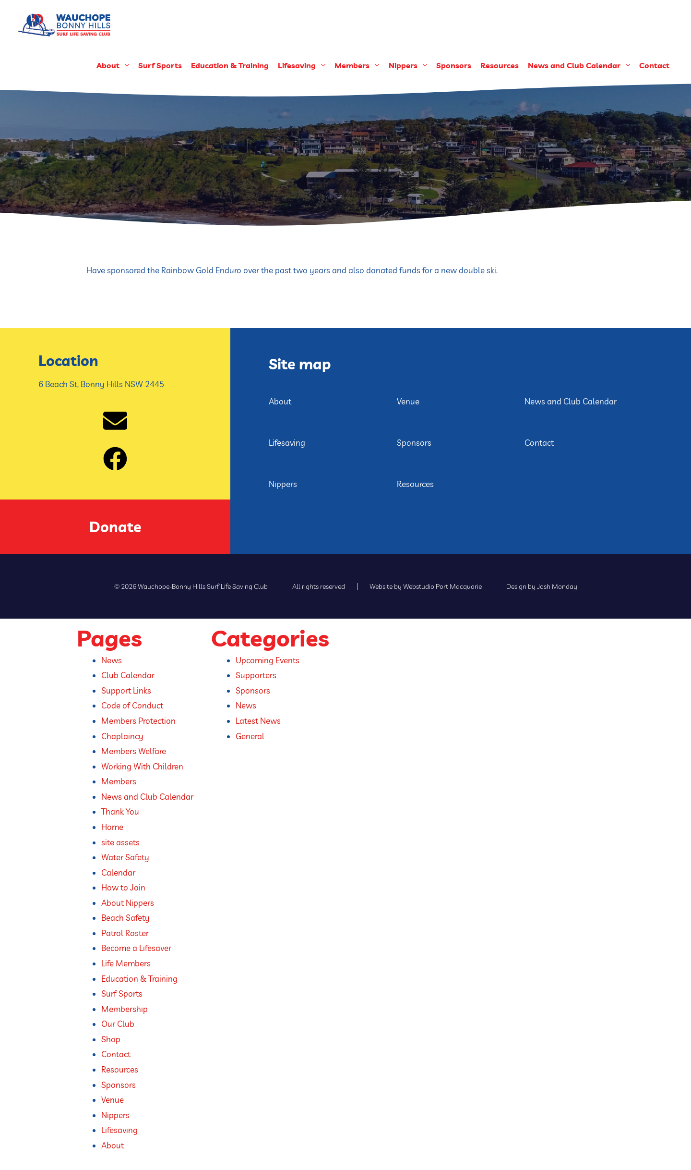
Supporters (256, 675)
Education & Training (230, 65)
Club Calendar (128, 675)
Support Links (126, 690)
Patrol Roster (125, 933)
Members (351, 65)
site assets (120, 842)
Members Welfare (133, 751)
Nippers (403, 65)
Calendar (118, 872)
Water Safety (125, 857)
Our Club (117, 1024)
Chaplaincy (122, 736)
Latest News (258, 721)
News (111, 660)
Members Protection (138, 721)
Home (112, 827)
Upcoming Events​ (267, 660)
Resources (499, 65)
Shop (110, 1039)
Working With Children (142, 766)
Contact (654, 65)
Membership (124, 1009)
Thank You (120, 811)
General (250, 736)
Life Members (126, 963)
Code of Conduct (132, 705)
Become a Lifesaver (136, 948)
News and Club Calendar (574, 65)
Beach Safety (125, 918)
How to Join (123, 887)
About (107, 65)
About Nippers (127, 903)
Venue (408, 401)
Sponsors (453, 65)
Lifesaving (297, 65)
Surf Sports (160, 65)
